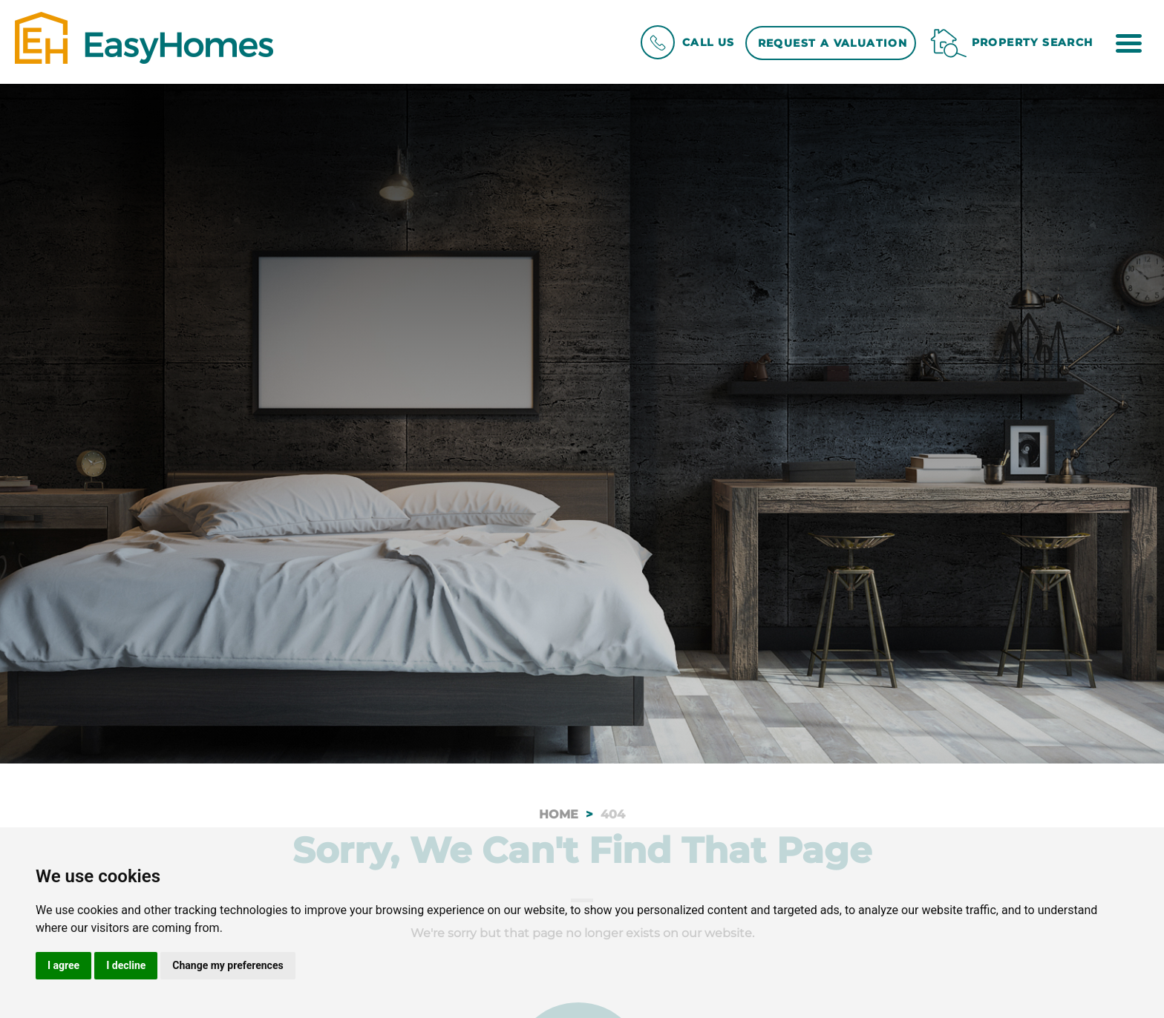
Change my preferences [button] (227, 965)
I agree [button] (63, 965)
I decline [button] (126, 965)
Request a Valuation (833, 43)
